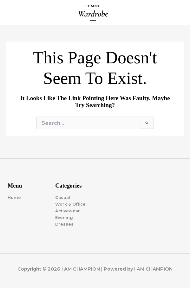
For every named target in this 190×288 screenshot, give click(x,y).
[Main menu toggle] (178, 13)
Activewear (67, 210)
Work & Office (70, 204)
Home (14, 197)
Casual (62, 197)
